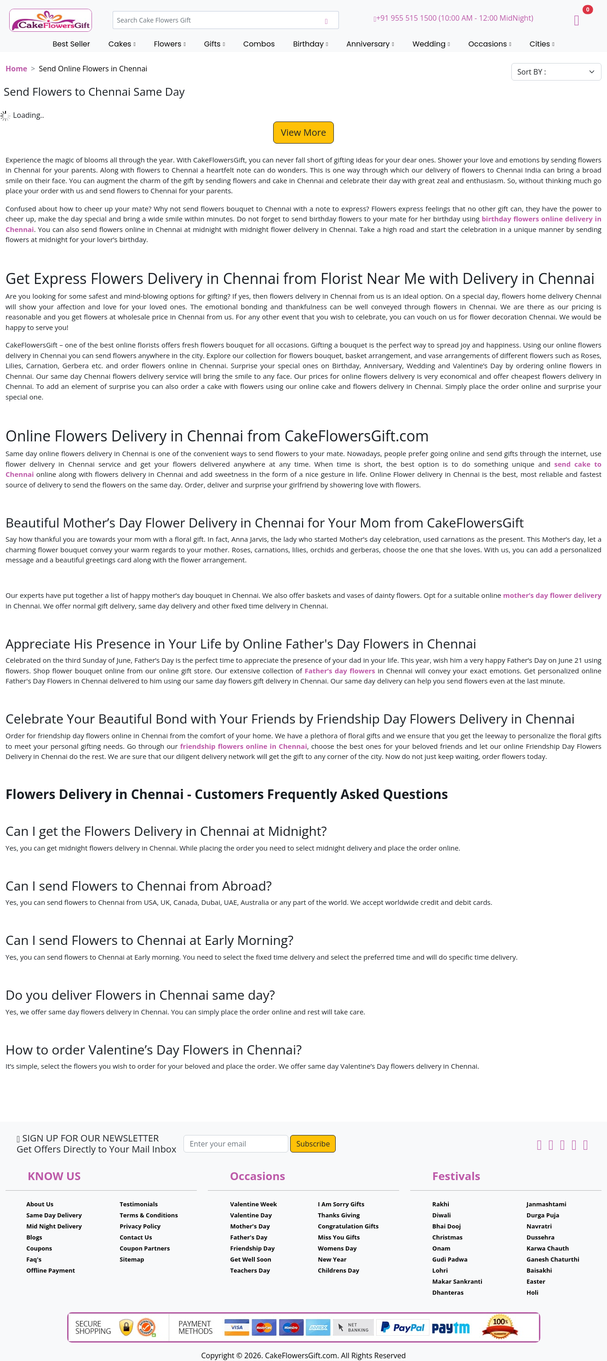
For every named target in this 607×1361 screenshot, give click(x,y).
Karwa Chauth (548, 1248)
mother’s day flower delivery (552, 595)
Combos (259, 44)
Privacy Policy (140, 1226)
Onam (441, 1248)
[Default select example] (556, 72)
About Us (39, 1204)
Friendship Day (252, 1248)
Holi (532, 1292)
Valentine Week (253, 1204)
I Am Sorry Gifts (341, 1204)
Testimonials (139, 1204)
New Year (332, 1259)
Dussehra (541, 1237)
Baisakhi (539, 1270)
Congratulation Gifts (348, 1226)
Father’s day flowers (339, 670)
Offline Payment (50, 1270)
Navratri (539, 1226)
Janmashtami (547, 1204)
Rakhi (440, 1204)
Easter (536, 1281)
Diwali (441, 1215)
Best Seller (71, 44)
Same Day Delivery (54, 1215)
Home (16, 69)
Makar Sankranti (457, 1281)
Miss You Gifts (339, 1237)
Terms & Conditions (149, 1215)
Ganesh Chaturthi (553, 1259)
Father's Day (249, 1237)
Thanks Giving (339, 1215)
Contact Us (136, 1237)
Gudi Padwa (450, 1259)
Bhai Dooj (446, 1226)
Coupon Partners (145, 1248)
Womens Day (337, 1248)
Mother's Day (250, 1226)
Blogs (34, 1237)
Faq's (33, 1259)
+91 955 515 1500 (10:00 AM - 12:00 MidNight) (453, 18)
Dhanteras (448, 1292)
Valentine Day (251, 1215)
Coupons (39, 1248)
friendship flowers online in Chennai (243, 746)
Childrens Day (338, 1270)
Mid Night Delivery (54, 1226)
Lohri (440, 1270)
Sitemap (132, 1259)
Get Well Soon (250, 1259)
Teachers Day (250, 1270)
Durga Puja (543, 1215)
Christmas (447, 1237)
